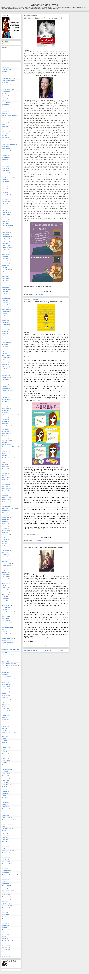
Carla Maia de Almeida (7, 225)
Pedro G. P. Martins (6, 773)
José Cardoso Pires (6, 490)
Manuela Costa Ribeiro (7, 627)
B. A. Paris (4, 161)
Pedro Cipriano (5, 771)
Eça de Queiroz (5, 315)
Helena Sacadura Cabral (7, 390)
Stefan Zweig (5, 883)
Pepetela (4, 789)
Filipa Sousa (4, 353)
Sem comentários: (40, 294)
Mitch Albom (4, 704)
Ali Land (4, 93)
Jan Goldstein (5, 435)
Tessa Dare (4, 927)
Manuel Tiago (5, 625)
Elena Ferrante (5, 331)
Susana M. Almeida (6, 892)
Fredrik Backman (5, 357)
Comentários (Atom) (49, 653)
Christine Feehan (5, 265)
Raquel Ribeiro (5, 797)
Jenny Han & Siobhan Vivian (8, 457)
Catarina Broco (5, 243)
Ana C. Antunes (5, 109)
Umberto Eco (5, 943)
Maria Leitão (4, 659)
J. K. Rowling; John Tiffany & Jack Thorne (11, 425)
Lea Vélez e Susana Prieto (7, 565)
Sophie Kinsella (5, 877)
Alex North (4, 87)
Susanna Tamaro (5, 899)
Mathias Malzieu (5, 682)
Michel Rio (4, 697)
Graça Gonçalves (5, 373)
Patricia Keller (5, 749)
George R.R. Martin (6, 366)
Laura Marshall (5, 559)
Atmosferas (4, 155)
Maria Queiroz (5, 661)
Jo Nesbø (4, 464)
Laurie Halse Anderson (7, 563)
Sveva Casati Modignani (7, 905)
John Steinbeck (5, 484)
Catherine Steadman (6, 247)
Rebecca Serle (5, 804)
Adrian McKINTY (5, 69)
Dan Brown (4, 282)
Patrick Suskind (5, 760)
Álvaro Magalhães (6, 102)
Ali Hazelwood (5, 91)
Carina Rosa (4, 221)
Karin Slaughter (5, 530)
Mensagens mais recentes (30, 650)
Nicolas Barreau (5, 721)
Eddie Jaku (4, 318)
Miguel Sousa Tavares (6, 702)
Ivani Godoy (4, 419)
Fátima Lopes (5, 346)
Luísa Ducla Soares (6, 600)
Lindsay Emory (5, 583)
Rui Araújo (4, 826)
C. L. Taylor (4, 210)
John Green (4, 482)
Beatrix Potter (5, 179)
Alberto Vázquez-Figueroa (7, 80)
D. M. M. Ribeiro (5, 280)
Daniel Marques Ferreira (7, 289)
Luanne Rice (4, 594)
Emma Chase (5, 337)
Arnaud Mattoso (5, 153)
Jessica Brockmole (6, 462)
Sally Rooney (5, 844)
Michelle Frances (5, 699)
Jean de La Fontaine (6, 440)
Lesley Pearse (5, 570)
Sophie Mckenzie (5, 879)
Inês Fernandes (5, 403)
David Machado (5, 296)
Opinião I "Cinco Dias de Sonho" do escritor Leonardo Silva (9, 733)
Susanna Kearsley (6, 896)
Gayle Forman (5, 362)
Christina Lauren (5, 263)
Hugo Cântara (5, 397)
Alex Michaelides (5, 84)
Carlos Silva (4, 234)
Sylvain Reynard (5, 907)
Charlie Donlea (5, 256)
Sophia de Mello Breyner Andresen (9, 874)
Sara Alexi (4, 848)
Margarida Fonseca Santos (7, 638)
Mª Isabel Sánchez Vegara (7, 611)
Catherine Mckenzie (6, 245)
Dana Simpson (5, 285)
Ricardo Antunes (5, 808)
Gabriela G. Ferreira (6, 359)
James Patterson (5, 433)
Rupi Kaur (4, 833)
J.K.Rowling (4, 429)
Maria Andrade (5, 652)
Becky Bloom (5, 181)
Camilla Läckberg (5, 212)
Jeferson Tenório (5, 449)
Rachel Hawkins (5, 793)
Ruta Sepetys (5, 835)
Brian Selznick (5, 201)
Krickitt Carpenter (5, 550)
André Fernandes (5, 126)
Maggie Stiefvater (6, 618)
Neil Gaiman (4, 717)
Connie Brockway (6, 274)
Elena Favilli (4, 329)
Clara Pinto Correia (6, 269)
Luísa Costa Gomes (6, 605)
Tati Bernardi (4, 923)
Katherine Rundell (6, 534)
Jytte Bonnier (5, 523)
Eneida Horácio (5, 340)
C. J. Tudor (4, 208)
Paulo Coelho (5, 767)
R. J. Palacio (4, 791)
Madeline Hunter (5, 616)
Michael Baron (5, 695)
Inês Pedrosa (5, 410)
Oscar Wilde (4, 738)
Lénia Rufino (4, 567)
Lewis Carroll (5, 574)
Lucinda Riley (5, 596)
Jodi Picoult (4, 479)
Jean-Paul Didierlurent (7, 444)
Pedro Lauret (5, 775)
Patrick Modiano (5, 756)
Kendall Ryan (5, 539)
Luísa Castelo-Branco (6, 603)
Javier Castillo (5, 438)
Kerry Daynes (5, 541)
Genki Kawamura (5, 364)
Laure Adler (4, 561)
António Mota (5, 146)
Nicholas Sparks (5, 719)
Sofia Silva (4, 868)
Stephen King (5, 888)
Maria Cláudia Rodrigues (7, 654)
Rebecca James (5, 802)
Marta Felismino (5, 672)
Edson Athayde (5, 322)
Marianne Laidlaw (6, 667)
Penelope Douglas (6, 786)
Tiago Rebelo (5, 934)
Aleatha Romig (5, 82)
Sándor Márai (5, 846)
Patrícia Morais (5, 751)
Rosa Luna (4, 822)
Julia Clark (4, 512)
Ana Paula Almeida (6, 120)
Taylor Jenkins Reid (6, 925)
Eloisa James (5, 333)
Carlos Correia (5, 227)
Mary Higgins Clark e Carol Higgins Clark (10, 678)
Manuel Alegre (5, 620)
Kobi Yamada (5, 548)
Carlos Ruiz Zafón (6, 232)
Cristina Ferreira (5, 278)
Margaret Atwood (5, 633)
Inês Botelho (4, 401)
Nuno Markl (4, 728)
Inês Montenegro (5, 408)
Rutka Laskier (5, 841)
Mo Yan (3, 706)
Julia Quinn (4, 515)
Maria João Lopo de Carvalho (8, 656)
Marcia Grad (4, 631)
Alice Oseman (5, 100)
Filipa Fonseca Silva (6, 351)
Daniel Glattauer (5, 287)
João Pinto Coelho (6, 471)
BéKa (3, 183)
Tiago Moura (4, 932)
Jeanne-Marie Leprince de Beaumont (10, 446)
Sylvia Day (4, 910)
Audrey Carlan (5, 157)
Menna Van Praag (6, 691)
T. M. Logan (4, 912)
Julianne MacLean (6, 517)
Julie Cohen (4, 519)
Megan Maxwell (5, 688)
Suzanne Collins (5, 901)
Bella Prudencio (5, 188)
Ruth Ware (4, 839)
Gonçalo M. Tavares (6, 370)
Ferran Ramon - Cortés (7, 348)
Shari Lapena (5, 859)
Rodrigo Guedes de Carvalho (8, 819)
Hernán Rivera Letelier (7, 395)
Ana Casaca (4, 111)
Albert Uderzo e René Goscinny (8, 78)
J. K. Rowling (5, 423)
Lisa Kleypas (4, 587)
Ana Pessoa (4, 122)
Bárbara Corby (5, 172)
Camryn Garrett (5, 214)
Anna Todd (4, 135)
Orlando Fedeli (5, 736)
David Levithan (5, 293)
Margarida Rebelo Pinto (7, 642)
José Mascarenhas (6, 501)
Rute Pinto (4, 837)
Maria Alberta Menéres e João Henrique (10, 649)
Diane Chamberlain (6, 304)
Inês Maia (4, 406)
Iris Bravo (4, 412)
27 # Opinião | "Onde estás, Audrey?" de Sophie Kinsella (44, 302)
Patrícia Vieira (5, 753)
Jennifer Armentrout (6, 451)
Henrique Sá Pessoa (6, 392)
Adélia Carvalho (5, 67)
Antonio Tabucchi (5, 150)
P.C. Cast (4, 742)
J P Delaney (4, 421)
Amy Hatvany (5, 106)
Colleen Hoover (5, 271)
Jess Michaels (5, 460)
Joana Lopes (5, 466)
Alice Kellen (4, 98)
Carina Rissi (4, 219)
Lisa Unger (4, 589)
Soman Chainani (5, 870)
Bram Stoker (4, 197)
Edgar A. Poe (5, 320)
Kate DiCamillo (5, 532)
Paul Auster (4, 762)
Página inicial (7, 11)
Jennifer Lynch (5, 453)
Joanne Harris (5, 468)
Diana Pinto (4, 302)
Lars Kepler (4, 556)
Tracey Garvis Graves (6, 940)
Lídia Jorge (4, 581)
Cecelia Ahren (5, 249)
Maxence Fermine (6, 686)
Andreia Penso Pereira (7, 128)
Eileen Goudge (5, 326)
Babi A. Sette (5, 164)
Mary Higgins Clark (6, 676)
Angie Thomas (5, 131)
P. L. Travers (4, 740)
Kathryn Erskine (5, 537)
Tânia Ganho (5, 921)
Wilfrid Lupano (5, 951)
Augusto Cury (5, 159)
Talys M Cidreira (5, 918)
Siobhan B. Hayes (6, 866)
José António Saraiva (6, 488)
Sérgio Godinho (5, 857)
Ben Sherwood (5, 192)
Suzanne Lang (5, 903)
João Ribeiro (4, 473)
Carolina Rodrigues (6, 236)
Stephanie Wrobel (6, 885)
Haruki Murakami (5, 386)
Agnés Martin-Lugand (6, 73)
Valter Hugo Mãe (5, 945)
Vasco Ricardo (5, 947)
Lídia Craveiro (5, 578)
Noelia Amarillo (5, 724)
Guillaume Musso (5, 377)
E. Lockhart (4, 313)
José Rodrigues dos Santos (8, 504)
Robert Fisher (5, 813)
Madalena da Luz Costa (7, 614)
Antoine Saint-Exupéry (7, 139)
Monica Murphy (5, 708)
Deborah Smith (5, 300)
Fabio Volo (4, 344)
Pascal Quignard (5, 747)
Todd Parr (4, 938)
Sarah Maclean (5, 852)
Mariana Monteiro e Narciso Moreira (9, 665)
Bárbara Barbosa (5, 168)
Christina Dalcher (5, 260)
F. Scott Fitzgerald (6, 342)
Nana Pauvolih (5, 710)
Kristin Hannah (5, 552)
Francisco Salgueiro (6, 355)
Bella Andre (4, 186)
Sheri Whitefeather (6, 861)
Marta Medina (5, 674)
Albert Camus (5, 76)
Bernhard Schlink (5, 194)
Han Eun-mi (4, 379)
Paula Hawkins (5, 764)
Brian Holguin (5, 199)
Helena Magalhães (6, 388)
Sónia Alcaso (5, 872)
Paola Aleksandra (6, 745)
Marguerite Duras (5, 644)
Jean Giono (4, 442)
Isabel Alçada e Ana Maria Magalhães (10, 414)
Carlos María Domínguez (7, 230)
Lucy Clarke (4, 598)
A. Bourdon (4, 65)
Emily (3, 335)
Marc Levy (4, 629)
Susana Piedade (5, 894)
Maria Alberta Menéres (7, 647)
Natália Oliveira (5, 713)
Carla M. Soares (5, 223)
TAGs (3, 916)
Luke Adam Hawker (6, 609)
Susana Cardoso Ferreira (7, 890)
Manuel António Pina (6, 622)
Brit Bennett (4, 203)
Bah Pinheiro (5, 166)
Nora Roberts (5, 726)
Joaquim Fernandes (6, 477)
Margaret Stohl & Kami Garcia (8, 636)
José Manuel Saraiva (6, 499)
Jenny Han (4, 455)
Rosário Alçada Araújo (6, 824)
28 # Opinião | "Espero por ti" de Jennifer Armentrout (43, 18)
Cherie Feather (5, 258)
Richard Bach (5, 811)
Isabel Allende (5, 417)
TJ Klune (4, 936)
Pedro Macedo (5, 778)
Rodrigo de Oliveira (6, 817)
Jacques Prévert (5, 431)
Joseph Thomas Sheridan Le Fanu (9, 508)
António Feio (4, 142)
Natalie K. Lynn (5, 715)
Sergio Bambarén (6, 855)
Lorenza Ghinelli (5, 592)
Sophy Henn (4, 881)
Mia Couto (4, 693)
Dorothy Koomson (6, 309)
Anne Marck (4, 137)
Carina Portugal (5, 216)
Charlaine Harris (5, 252)
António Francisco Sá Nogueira (8, 144)
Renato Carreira (5, 806)
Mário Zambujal (5, 670)
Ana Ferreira (4, 113)
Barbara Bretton (5, 170)
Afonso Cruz (4, 71)
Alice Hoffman (5, 95)
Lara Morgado (5, 554)
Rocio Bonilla (5, 815)
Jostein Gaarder (5, 510)
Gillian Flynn (4, 368)
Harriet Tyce (4, 381)
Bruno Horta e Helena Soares (8, 205)
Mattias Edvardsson (6, 684)
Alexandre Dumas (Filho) (7, 89)
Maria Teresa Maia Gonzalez (8, 663)
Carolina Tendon (5, 238)
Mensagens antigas (63, 650)
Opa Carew (4, 730)
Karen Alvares (5, 528)
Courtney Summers (6, 276)
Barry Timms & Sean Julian (8, 177)
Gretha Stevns (5, 375)
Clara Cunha (4, 267)
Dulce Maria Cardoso (6, 311)
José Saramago (5, 506)
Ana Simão (4, 124)
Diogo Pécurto (5, 307)
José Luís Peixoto (6, 497)
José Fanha (4, 495)
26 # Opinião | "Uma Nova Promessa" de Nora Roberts (43, 548)
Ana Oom (4, 117)
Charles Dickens (5, 254)
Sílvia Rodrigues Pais (6, 863)
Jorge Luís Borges (6, 486)
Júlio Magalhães (5, 521)
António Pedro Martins (7, 148)
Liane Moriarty (5, 576)
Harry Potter (4, 384)
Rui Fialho (4, 830)
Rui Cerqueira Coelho (6, 828)
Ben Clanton (4, 190)
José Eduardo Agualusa (7, 493)
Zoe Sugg (4, 953)
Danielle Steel (5, 291)
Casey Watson (5, 241)
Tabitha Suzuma (5, 914)
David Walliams (5, 298)
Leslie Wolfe (4, 572)
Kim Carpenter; (5, 545)
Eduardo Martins (5, 324)
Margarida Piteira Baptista (7, 640)
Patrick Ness (4, 758)
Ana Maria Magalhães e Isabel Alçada (10, 115)
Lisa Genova (4, 585)
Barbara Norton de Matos (7, 175)
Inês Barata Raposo (6, 399)
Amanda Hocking (5, 104)
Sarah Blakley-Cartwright (7, 850)
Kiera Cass (4, 543)
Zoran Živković (5, 956)
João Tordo (4, 475)
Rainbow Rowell (5, 795)
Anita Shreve (5, 133)
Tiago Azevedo (5, 929)
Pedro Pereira (5, 782)
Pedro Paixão (5, 780)
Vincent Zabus (5, 949)
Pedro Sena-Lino (5, 784)
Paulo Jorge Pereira (6, 769)
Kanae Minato (5, 526)
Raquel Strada (5, 800)
